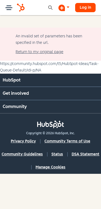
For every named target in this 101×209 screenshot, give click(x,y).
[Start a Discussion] (63, 7)
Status (57, 154)
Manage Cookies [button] (50, 167)
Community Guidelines (22, 154)
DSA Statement (85, 154)
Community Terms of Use (67, 141)
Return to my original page (39, 52)
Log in (85, 7)
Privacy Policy (23, 141)
